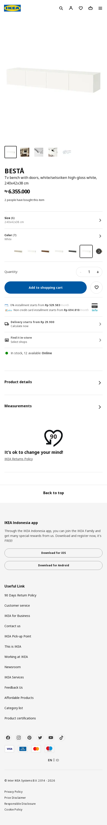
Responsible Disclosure (20, 803)
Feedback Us (13, 687)
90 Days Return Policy (20, 595)
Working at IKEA (16, 657)
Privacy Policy (13, 791)
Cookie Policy (13, 809)
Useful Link (14, 586)
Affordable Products (19, 698)
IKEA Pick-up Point (17, 636)
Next (99, 251)
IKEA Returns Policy (18, 459)
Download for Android (53, 565)
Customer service (17, 605)
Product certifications (20, 718)
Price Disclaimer (15, 797)
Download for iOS (53, 553)
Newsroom (12, 667)
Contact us (12, 626)
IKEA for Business (17, 616)
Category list (13, 708)
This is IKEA (12, 646)
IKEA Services (14, 677)
